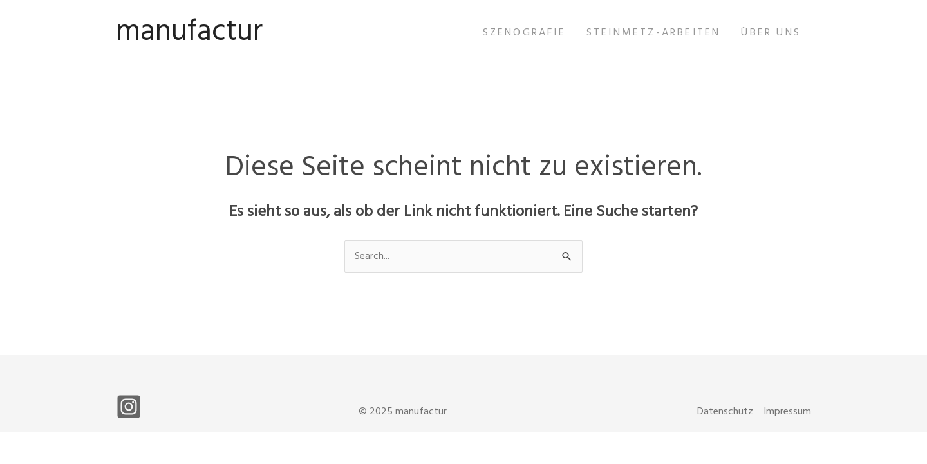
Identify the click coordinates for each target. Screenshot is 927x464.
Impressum (787, 411)
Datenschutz (725, 411)
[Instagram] (129, 407)
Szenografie (524, 32)
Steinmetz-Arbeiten (653, 32)
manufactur (189, 32)
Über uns (771, 32)
